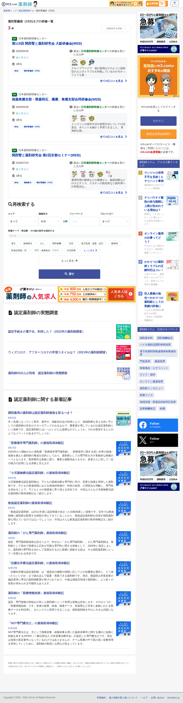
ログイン (175, 3)
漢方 (13, 243)
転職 (162, 408)
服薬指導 (160, 361)
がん (42, 243)
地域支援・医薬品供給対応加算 (158, 401)
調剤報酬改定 (165, 337)
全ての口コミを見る (113, 80)
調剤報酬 (56, 243)
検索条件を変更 (116, 28)
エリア (11, 214)
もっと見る (90, 250)
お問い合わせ (157, 697)
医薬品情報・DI (19, 250)
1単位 (16, 71)
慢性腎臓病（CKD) (32, 71)
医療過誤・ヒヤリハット (154, 368)
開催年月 (43, 214)
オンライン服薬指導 (151, 381)
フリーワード (76, 214)
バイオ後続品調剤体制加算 (155, 344)
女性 (71, 243)
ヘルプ (144, 697)
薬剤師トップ (10, 10)
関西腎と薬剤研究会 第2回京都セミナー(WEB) (46, 155)
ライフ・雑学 (147, 374)
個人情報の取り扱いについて (123, 697)
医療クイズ (146, 395)
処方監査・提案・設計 (92, 243)
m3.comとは (173, 697)
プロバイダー (106, 214)
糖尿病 (114, 243)
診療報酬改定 (147, 408)
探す (69, 273)
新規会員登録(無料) (158, 133)
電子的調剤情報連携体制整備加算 (158, 353)
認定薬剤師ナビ (26, 10)
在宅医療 (71, 250)
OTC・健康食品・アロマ (46, 250)
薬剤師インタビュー (151, 388)
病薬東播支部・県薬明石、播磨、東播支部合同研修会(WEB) (56, 99)
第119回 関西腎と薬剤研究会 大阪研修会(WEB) (47, 43)
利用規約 (101, 697)
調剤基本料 (146, 337)
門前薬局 (145, 361)
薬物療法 (27, 183)
